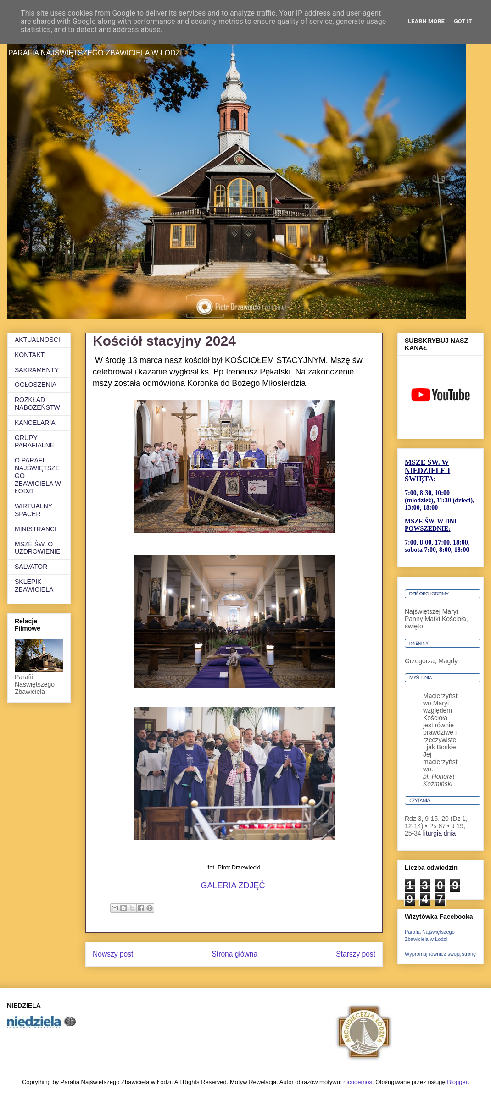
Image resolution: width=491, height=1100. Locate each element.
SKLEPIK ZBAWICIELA (34, 585)
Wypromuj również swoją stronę (440, 954)
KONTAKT (30, 354)
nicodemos (357, 1081)
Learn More (426, 21)
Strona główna (234, 954)
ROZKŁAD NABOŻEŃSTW (37, 403)
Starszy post (355, 954)
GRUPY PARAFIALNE (34, 441)
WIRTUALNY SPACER (33, 509)
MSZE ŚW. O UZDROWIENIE (38, 548)
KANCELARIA (35, 422)
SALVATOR (31, 566)
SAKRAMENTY (37, 370)
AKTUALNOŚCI (37, 339)
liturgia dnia (439, 833)
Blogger (457, 1081)
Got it (463, 21)
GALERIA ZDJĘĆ (234, 885)
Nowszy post (113, 954)
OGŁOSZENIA (35, 384)
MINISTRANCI (35, 529)
